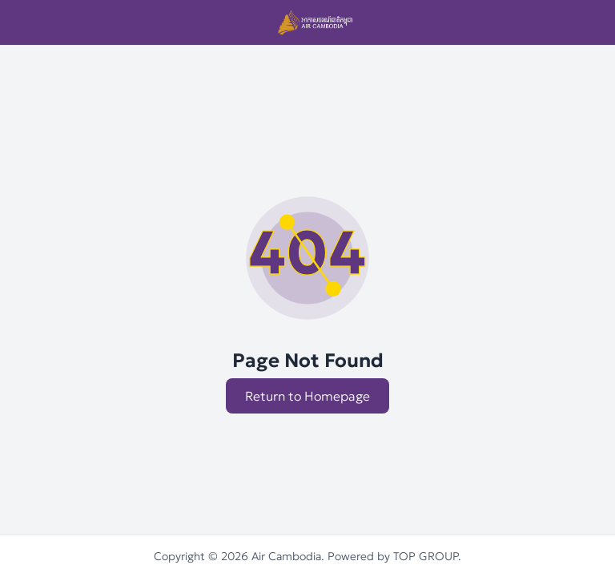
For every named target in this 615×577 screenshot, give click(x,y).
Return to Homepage (307, 396)
